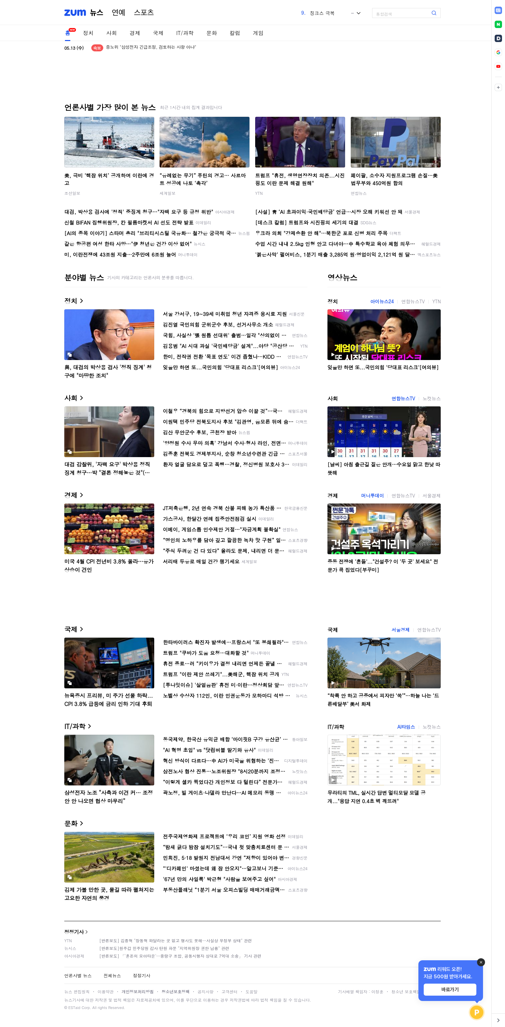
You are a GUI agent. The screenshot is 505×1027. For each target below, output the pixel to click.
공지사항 (206, 991)
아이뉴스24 (382, 301)
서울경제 (432, 495)
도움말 (251, 991)
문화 (211, 33)
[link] (498, 10)
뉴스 (96, 12)
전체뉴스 (112, 975)
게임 (258, 33)
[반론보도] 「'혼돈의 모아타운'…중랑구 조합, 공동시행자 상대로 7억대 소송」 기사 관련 (180, 956)
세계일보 (168, 193)
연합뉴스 (359, 193)
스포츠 (144, 12)
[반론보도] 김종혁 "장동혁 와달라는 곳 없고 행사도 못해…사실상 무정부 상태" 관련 (175, 940)
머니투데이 (372, 495)
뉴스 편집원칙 (77, 991)
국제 (158, 33)
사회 (111, 33)
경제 (135, 33)
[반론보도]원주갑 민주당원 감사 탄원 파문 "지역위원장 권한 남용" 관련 (164, 948)
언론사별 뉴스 (78, 975)
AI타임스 (406, 726)
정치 (88, 33)
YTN (259, 193)
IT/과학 (185, 33)
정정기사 (74, 931)
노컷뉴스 (432, 398)
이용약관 (106, 991)
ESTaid (74, 1007)
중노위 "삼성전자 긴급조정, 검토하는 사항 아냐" (151, 48)
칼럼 (235, 33)
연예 (118, 12)
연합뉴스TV (413, 301)
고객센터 (230, 991)
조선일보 (72, 193)
